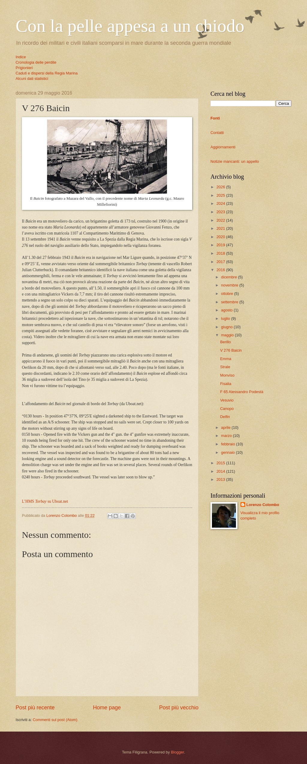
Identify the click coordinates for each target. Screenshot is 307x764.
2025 (221, 195)
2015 (221, 463)
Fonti (215, 118)
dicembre (229, 277)
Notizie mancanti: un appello (234, 161)
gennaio (228, 452)
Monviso (227, 375)
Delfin (225, 416)
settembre (230, 302)
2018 (221, 253)
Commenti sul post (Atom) (55, 719)
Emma (225, 358)
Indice (21, 57)
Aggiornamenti (222, 147)
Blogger (177, 752)
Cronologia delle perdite (36, 62)
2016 (221, 270)
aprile (226, 427)
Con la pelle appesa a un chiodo (130, 26)
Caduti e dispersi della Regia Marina (47, 73)
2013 (221, 479)
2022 (221, 220)
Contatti (217, 132)
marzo (227, 435)
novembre (230, 285)
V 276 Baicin (231, 350)
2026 (221, 187)
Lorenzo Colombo (262, 504)
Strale (225, 367)
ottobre (227, 293)
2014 (221, 471)
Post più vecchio (178, 708)
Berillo (225, 342)
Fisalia (225, 383)
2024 (221, 203)
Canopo (227, 408)
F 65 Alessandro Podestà (241, 392)
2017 (221, 261)
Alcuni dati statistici (32, 78)
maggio (228, 335)
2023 (221, 212)
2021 (221, 228)
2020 (221, 237)
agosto (227, 310)
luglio (226, 318)
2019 (221, 245)
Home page (107, 708)
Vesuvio (227, 400)
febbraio (228, 444)
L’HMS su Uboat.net (45, 501)
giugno (227, 327)
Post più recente (35, 708)
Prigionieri (24, 67)
